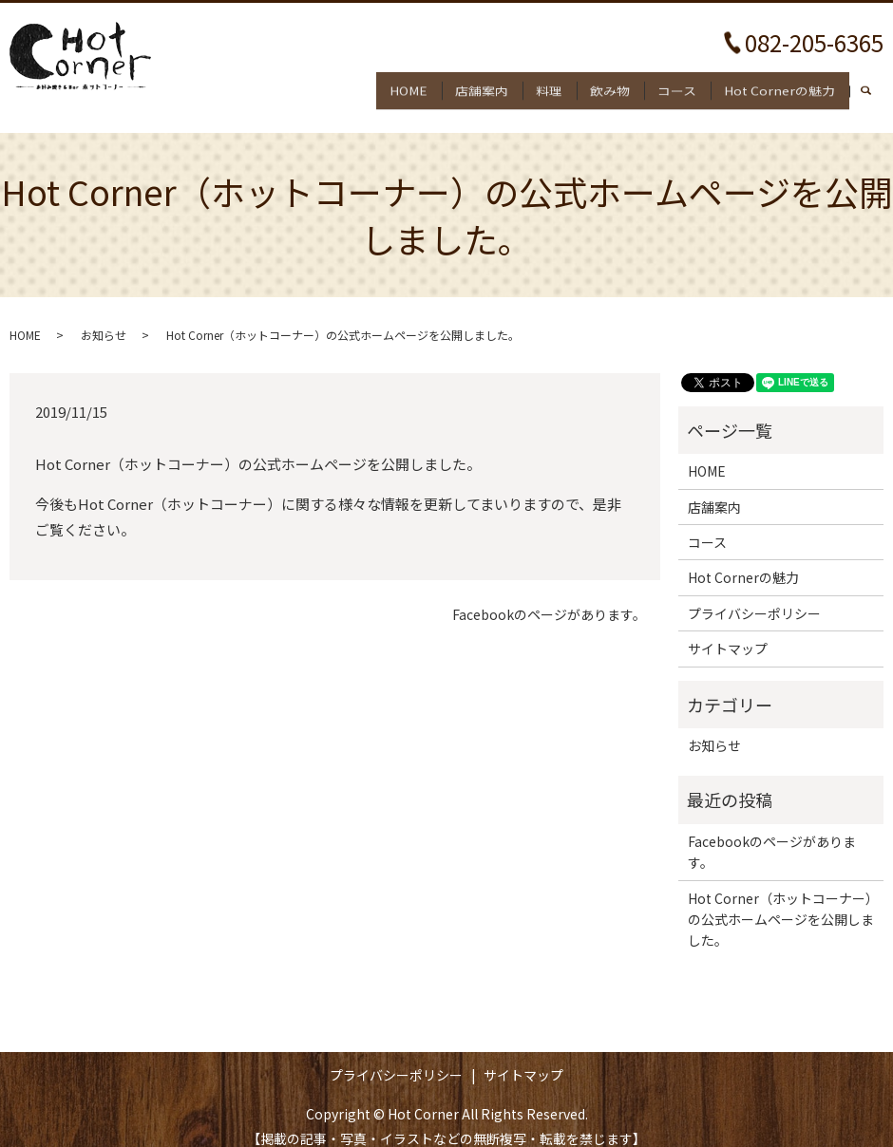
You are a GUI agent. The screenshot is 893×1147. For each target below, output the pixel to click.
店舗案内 (450, 85)
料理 (524, 85)
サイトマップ (728, 632)
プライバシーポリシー (754, 596)
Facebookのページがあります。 (549, 599)
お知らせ (103, 318)
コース (666, 85)
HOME (371, 85)
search (875, 86)
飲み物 (593, 85)
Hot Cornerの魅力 (775, 85)
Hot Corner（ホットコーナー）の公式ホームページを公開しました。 (781, 902)
